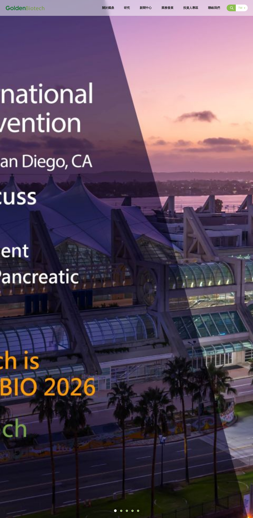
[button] (115, 510)
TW (241, 7)
